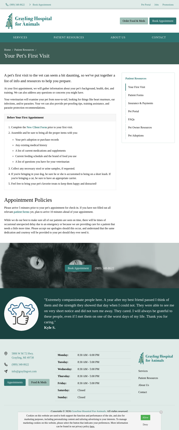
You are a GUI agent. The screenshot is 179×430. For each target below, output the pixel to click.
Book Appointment (162, 20)
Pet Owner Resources (140, 127)
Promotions (168, 4)
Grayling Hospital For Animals (89, 411)
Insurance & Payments (140, 103)
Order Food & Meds (134, 20)
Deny (145, 424)
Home (7, 49)
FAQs (131, 119)
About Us (117, 37)
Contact (142, 392)
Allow (145, 417)
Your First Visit (136, 87)
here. (92, 426)
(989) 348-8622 (104, 268)
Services (20, 37)
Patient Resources (69, 37)
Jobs (156, 4)
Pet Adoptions (136, 135)
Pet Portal (146, 4)
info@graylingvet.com (24, 371)
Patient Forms (135, 95)
